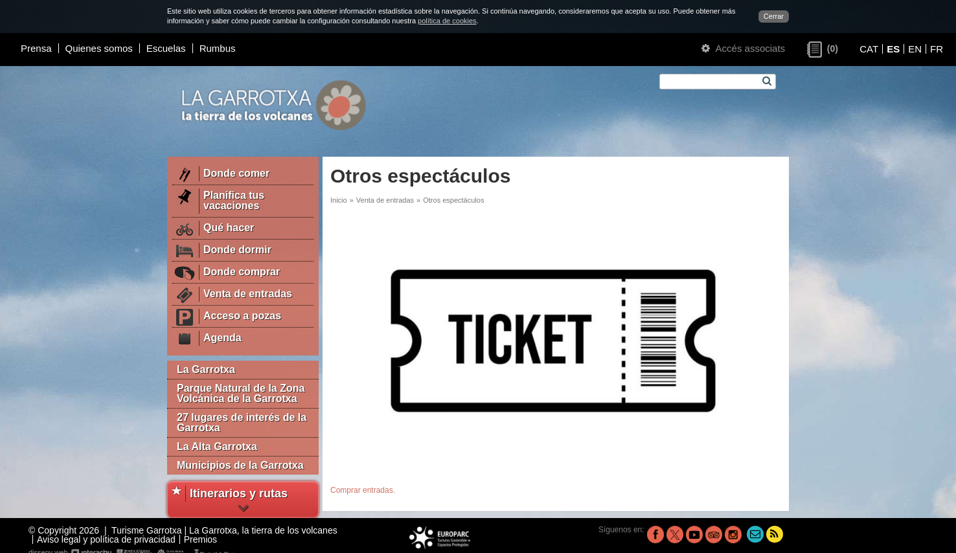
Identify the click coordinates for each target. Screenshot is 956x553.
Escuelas (166, 48)
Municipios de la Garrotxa (240, 465)
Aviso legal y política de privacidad (106, 539)
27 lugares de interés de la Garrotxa (241, 422)
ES (893, 48)
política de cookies (447, 21)
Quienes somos (99, 48)
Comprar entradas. (362, 490)
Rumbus (217, 48)
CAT (868, 48)
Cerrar (774, 16)
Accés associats (743, 48)
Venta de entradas (385, 200)
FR (936, 48)
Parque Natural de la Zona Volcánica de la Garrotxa (240, 393)
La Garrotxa (206, 369)
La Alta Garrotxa (217, 446)
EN (915, 48)
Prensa (36, 48)
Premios (200, 539)
